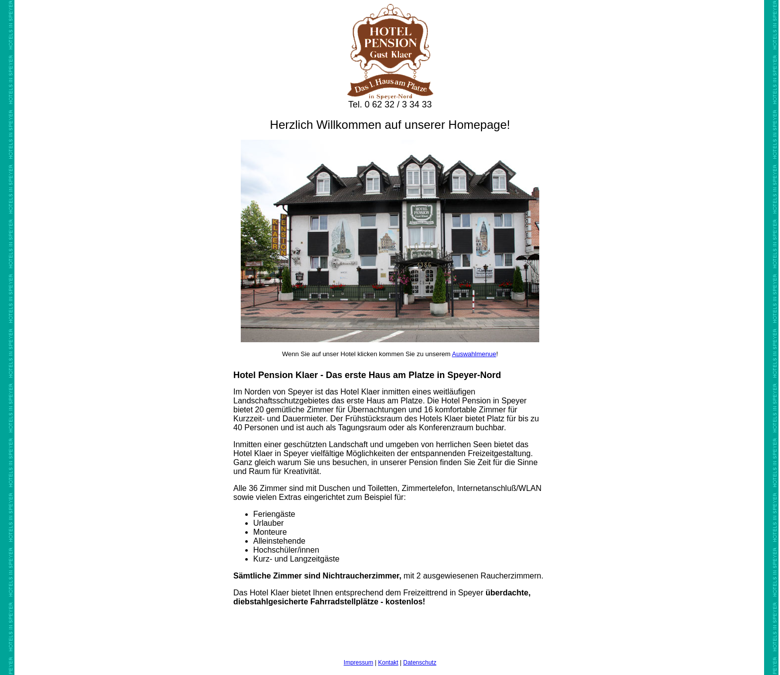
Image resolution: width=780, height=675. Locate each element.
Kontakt (388, 662)
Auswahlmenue (474, 354)
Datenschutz (419, 662)
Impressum (358, 662)
